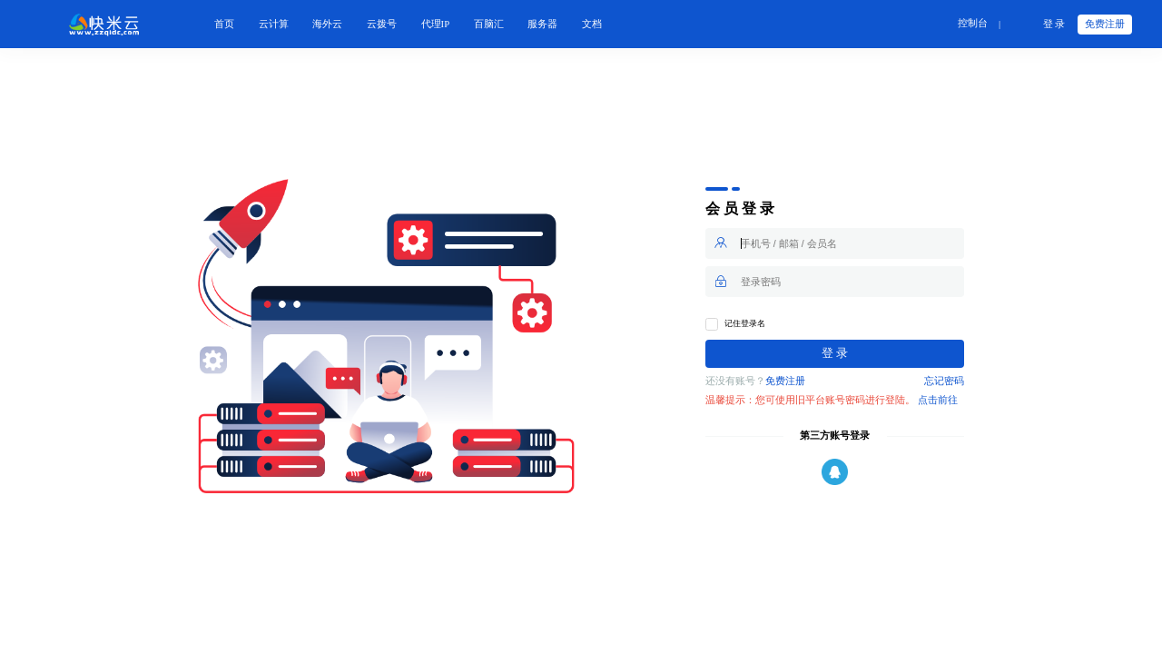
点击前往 (938, 400)
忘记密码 (944, 381)
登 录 (1054, 24)
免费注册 (1105, 24)
